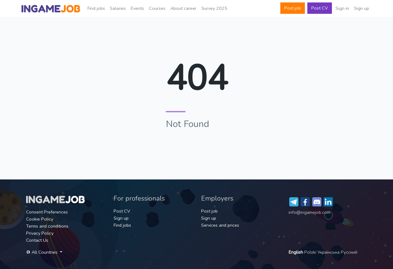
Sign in (342, 8)
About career (183, 8)
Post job (292, 8)
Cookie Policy (39, 219)
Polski (310, 252)
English (296, 252)
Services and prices (220, 225)
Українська (329, 252)
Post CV (319, 8)
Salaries (118, 8)
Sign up (361, 8)
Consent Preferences (47, 212)
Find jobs (96, 8)
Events (137, 8)
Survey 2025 (214, 8)
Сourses (157, 8)
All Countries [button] (42, 252)
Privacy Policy (39, 233)
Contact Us (37, 240)
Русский (349, 252)
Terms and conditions (47, 226)
